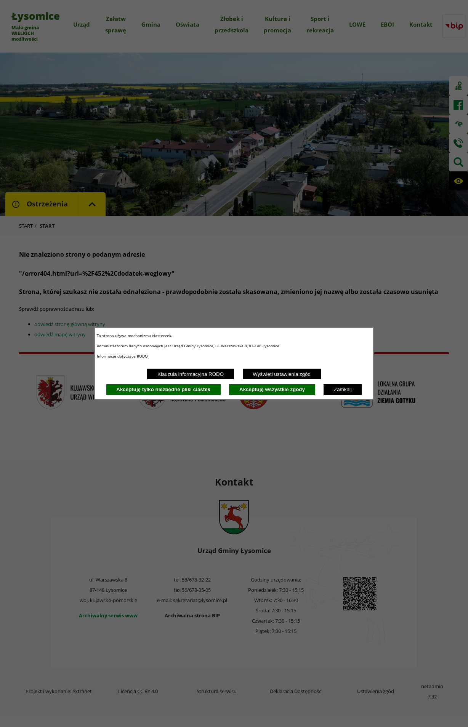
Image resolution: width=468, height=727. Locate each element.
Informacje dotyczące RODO (123, 356)
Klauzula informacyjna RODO (190, 374)
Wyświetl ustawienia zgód (282, 374)
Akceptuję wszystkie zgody (272, 389)
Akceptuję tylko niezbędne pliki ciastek (163, 389)
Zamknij (343, 389)
